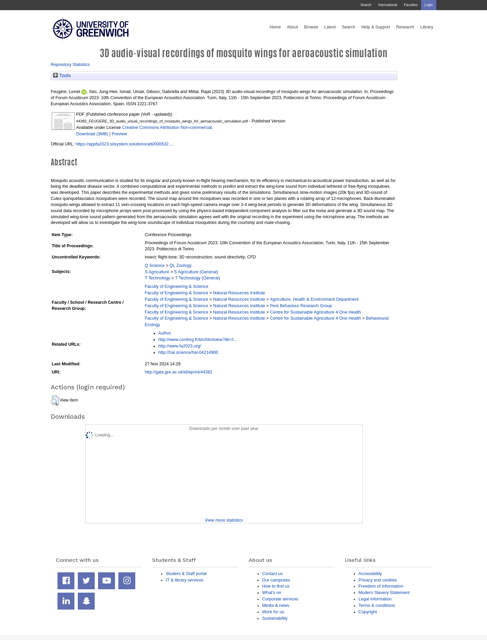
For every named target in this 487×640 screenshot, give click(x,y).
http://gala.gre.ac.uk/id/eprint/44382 (178, 371)
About (292, 27)
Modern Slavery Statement (384, 592)
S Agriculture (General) (196, 271)
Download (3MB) (92, 133)
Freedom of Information (380, 586)
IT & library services (185, 579)
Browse (311, 27)
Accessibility (370, 573)
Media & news (275, 605)
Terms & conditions (376, 605)
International (387, 5)
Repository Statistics (70, 64)
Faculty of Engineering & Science (176, 286)
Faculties (411, 5)
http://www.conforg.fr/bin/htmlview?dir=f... (197, 339)
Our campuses (276, 579)
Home (275, 27)
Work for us (273, 611)
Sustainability (274, 618)
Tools (62, 75)
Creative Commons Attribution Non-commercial (167, 127)
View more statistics (224, 520)
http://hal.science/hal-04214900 (188, 352)
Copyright (367, 611)
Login (428, 5)
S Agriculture (157, 271)
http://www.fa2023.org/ (179, 345)
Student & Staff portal (186, 573)
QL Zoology (180, 265)
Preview (119, 133)
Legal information (375, 598)
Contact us (272, 573)
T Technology (157, 277)
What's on (271, 592)
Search (366, 5)
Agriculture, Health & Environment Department (314, 299)
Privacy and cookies (377, 579)
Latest (330, 27)
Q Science (155, 265)
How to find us (275, 586)
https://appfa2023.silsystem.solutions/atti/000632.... (124, 143)
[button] (55, 400)
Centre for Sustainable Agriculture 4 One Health (315, 312)
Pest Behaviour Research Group (301, 305)
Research (405, 27)
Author (164, 333)
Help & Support (376, 27)
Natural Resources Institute (239, 292)
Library (426, 27)
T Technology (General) (197, 277)
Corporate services (280, 598)
